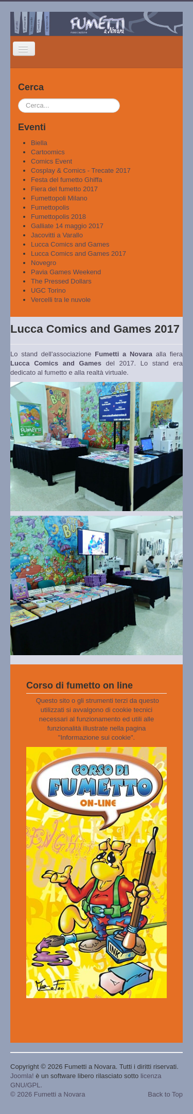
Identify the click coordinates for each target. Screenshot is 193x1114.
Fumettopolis (50, 207)
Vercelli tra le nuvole (61, 299)
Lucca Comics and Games (70, 244)
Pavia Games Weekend (66, 272)
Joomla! (22, 1076)
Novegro (43, 263)
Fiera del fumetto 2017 (64, 189)
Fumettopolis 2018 (58, 216)
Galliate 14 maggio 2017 (67, 226)
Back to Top (165, 1094)
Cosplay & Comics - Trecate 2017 (81, 170)
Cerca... (18, 98)
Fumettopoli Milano (59, 198)
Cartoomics (48, 152)
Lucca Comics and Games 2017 (78, 253)
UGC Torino (48, 290)
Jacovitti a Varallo (57, 235)
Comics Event (51, 161)
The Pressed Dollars (61, 281)
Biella (39, 143)
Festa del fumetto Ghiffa (66, 180)
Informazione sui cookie (95, 737)
